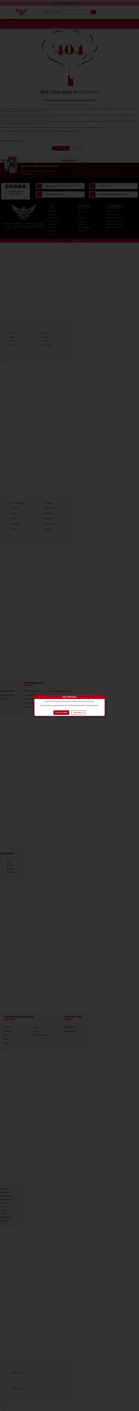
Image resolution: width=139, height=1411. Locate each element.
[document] (69, 705)
